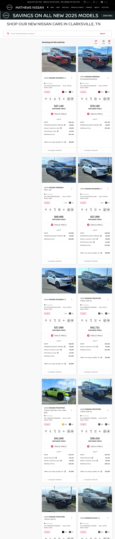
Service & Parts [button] (77, 7)
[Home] (47, 7)
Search (102, 34)
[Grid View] (103, 42)
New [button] (52, 7)
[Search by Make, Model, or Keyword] (54, 33)
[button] (74, 59)
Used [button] (58, 7)
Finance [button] (89, 7)
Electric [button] (105, 7)
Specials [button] (65, 7)
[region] (59, 132)
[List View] (109, 42)
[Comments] (68, 98)
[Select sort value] (97, 42)
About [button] (97, 7)
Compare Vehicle (55, 150)
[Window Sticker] (72, 98)
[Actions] (72, 78)
